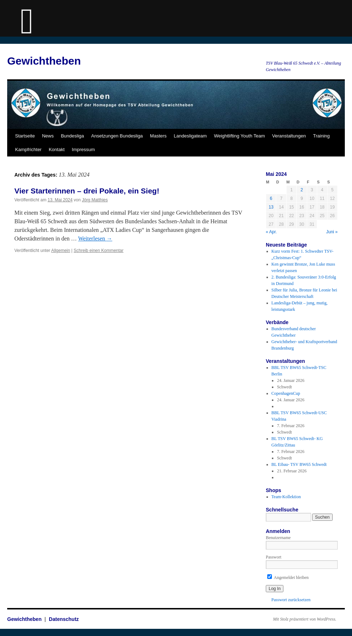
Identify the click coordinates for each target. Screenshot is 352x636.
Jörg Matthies (95, 199)
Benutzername (278, 537)
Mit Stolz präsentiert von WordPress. (304, 619)
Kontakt (57, 149)
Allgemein (60, 250)
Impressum (83, 149)
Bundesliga (72, 136)
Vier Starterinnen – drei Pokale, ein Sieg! (86, 191)
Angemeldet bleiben (288, 577)
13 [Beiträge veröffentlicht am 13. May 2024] (271, 207)
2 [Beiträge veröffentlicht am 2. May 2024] (302, 189)
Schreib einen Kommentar (99, 250)
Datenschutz (64, 619)
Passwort (273, 557)
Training (321, 136)
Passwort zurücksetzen (291, 599)
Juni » (332, 231)
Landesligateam (190, 136)
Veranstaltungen (289, 136)
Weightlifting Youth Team (239, 136)
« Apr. (271, 231)
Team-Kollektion (286, 496)
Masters (158, 136)
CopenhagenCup (286, 393)
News (48, 136)
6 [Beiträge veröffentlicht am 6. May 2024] (271, 198)
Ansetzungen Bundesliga (117, 136)
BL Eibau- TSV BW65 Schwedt (299, 464)
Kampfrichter (28, 149)
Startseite (25, 136)
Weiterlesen (95, 238)
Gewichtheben (44, 61)
